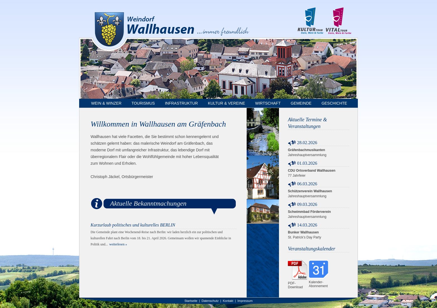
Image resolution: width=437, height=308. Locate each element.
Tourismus (143, 103)
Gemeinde (301, 103)
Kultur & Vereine (226, 103)
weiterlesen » (118, 244)
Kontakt (228, 300)
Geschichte (334, 103)
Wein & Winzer (106, 103)
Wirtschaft (268, 103)
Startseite (190, 300)
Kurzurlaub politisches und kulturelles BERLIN (133, 225)
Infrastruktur (181, 103)
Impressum (245, 300)
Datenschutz (210, 300)
